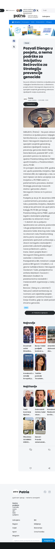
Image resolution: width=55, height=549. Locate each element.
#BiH (26, 308)
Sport (14, 532)
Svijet (14, 528)
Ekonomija (38, 528)
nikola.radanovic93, (29, 9)
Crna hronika (39, 532)
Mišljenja (37, 524)
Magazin (15, 536)
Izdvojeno (46, 16)
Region (15, 524)
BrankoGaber (27, 11)
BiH (35, 520)
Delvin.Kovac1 (27, 13)
